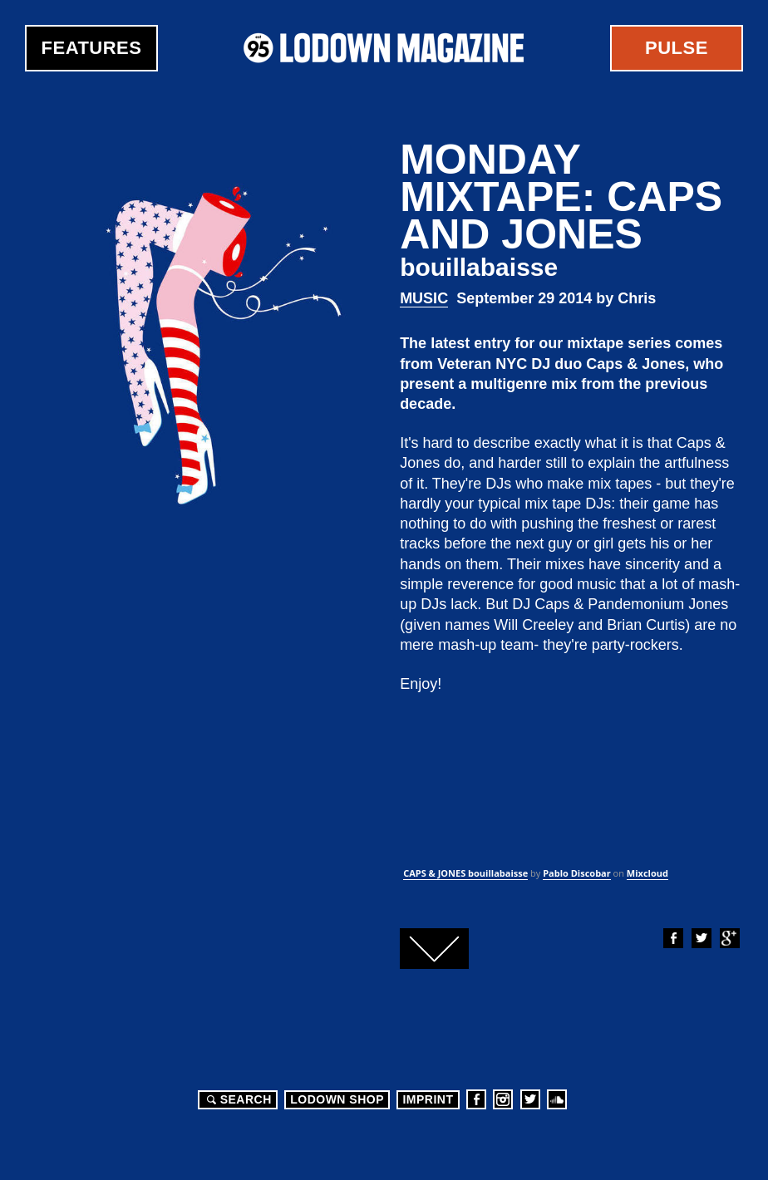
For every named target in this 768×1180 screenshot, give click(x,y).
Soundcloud (557, 1099)
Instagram (503, 1099)
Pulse (676, 47)
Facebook (672, 938)
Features (92, 47)
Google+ (729, 938)
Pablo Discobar (577, 873)
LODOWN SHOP (337, 1099)
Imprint (427, 1099)
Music (424, 298)
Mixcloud (647, 873)
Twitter (701, 938)
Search (237, 1099)
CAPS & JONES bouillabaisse (465, 873)
